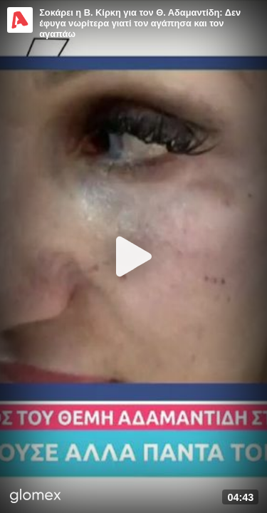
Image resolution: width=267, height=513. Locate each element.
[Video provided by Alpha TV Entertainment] (20, 20)
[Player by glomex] (35, 497)
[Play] (133, 256)
